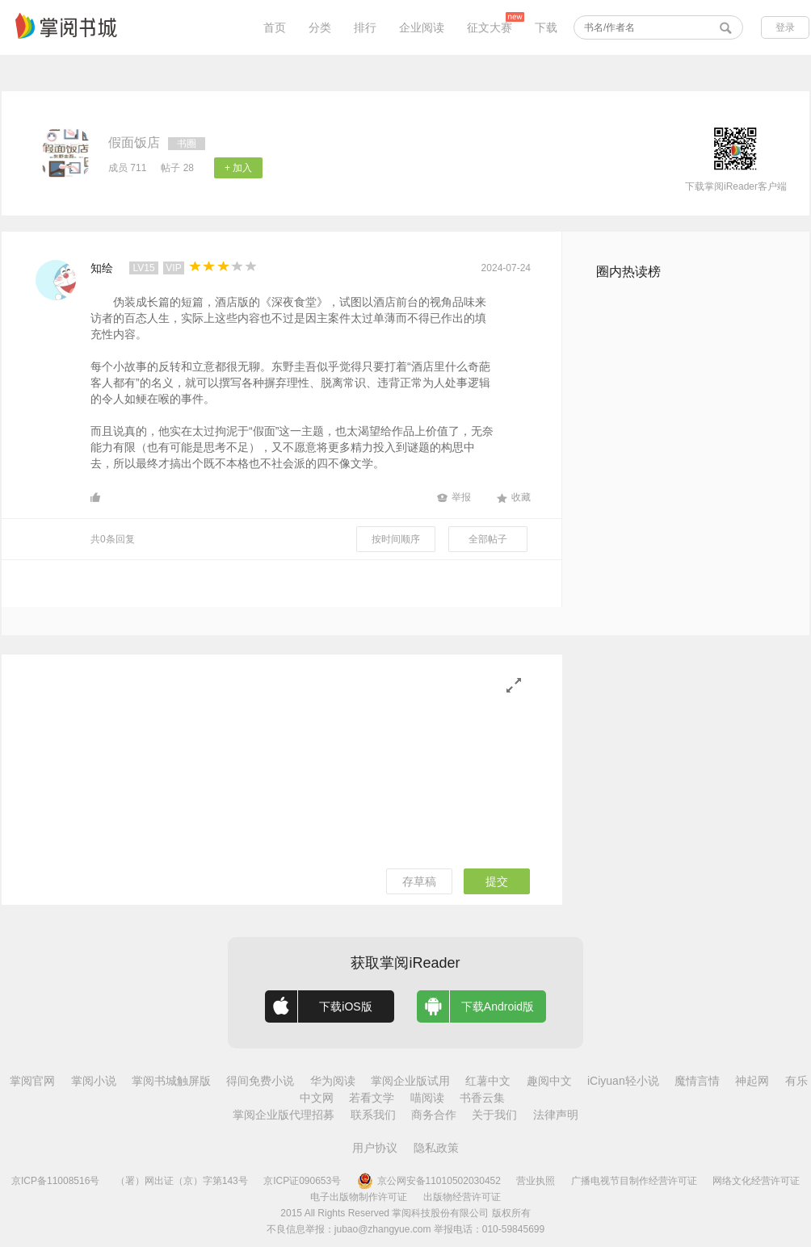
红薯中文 (488, 1080)
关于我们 (494, 1114)
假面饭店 (134, 142)
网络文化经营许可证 (756, 1180)
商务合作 (433, 1114)
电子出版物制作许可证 (358, 1197)
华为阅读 (332, 1080)
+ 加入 (238, 168)
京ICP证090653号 (302, 1180)
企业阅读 (421, 27)
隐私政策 (436, 1147)
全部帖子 (488, 539)
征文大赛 (489, 27)
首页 (274, 27)
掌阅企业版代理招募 (283, 1114)
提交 (496, 881)
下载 (546, 27)
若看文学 (371, 1097)
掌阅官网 (32, 1080)
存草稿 (419, 881)
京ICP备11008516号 (55, 1180)
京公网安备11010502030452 (429, 1180)
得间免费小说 (260, 1080)
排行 (365, 27)
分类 (320, 27)
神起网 (752, 1080)
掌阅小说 (93, 1080)
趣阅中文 (549, 1080)
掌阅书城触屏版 (171, 1080)
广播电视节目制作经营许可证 (634, 1180)
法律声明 (555, 1114)
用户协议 (374, 1147)
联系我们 (373, 1114)
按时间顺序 (396, 539)
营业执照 (535, 1180)
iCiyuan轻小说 (623, 1080)
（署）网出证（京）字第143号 (182, 1180)
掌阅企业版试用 (410, 1080)
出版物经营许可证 (462, 1197)
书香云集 (482, 1097)
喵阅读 (427, 1097)
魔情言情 (697, 1080)
